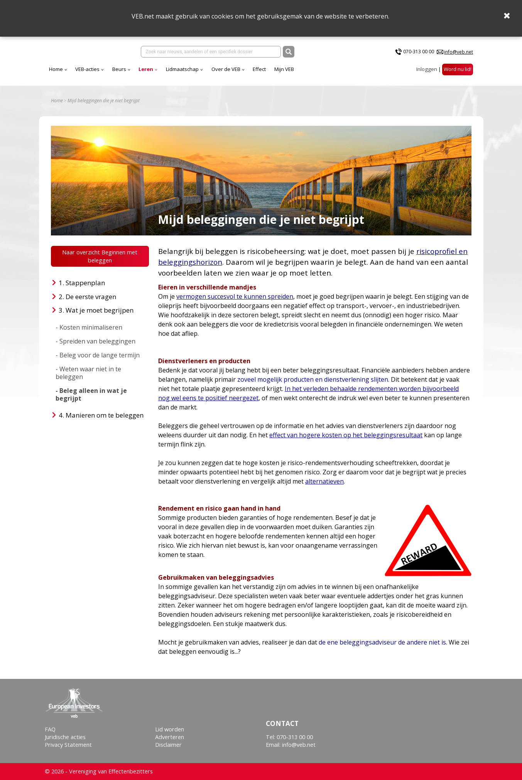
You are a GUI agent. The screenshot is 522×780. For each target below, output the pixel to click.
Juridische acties (65, 737)
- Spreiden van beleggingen (95, 341)
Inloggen (426, 69)
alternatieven (324, 481)
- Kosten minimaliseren (89, 327)
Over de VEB (225, 69)
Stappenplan (85, 282)
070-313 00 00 (418, 51)
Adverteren (169, 737)
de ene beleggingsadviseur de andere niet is (382, 642)
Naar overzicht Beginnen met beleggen (99, 256)
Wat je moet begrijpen (99, 310)
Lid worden (169, 729)
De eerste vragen (91, 296)
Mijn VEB (284, 69)
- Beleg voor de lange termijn (98, 355)
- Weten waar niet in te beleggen (88, 373)
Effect (259, 69)
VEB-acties (87, 69)
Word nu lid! (457, 69)
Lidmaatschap (182, 69)
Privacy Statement (68, 744)
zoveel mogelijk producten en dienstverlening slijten (312, 379)
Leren (146, 69)
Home (56, 69)
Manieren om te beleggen (105, 415)
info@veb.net (458, 52)
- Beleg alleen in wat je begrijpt (91, 394)
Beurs (119, 69)
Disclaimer (168, 744)
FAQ (50, 729)
